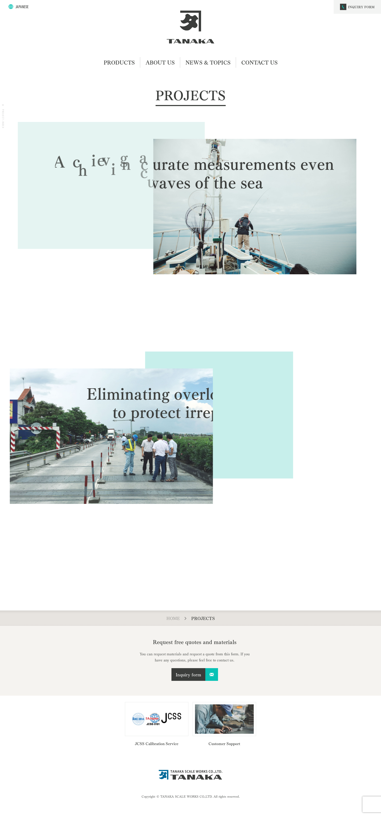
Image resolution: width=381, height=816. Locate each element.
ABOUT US (160, 62)
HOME (173, 618)
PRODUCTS (119, 62)
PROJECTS (203, 618)
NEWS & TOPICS (207, 62)
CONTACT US (259, 62)
